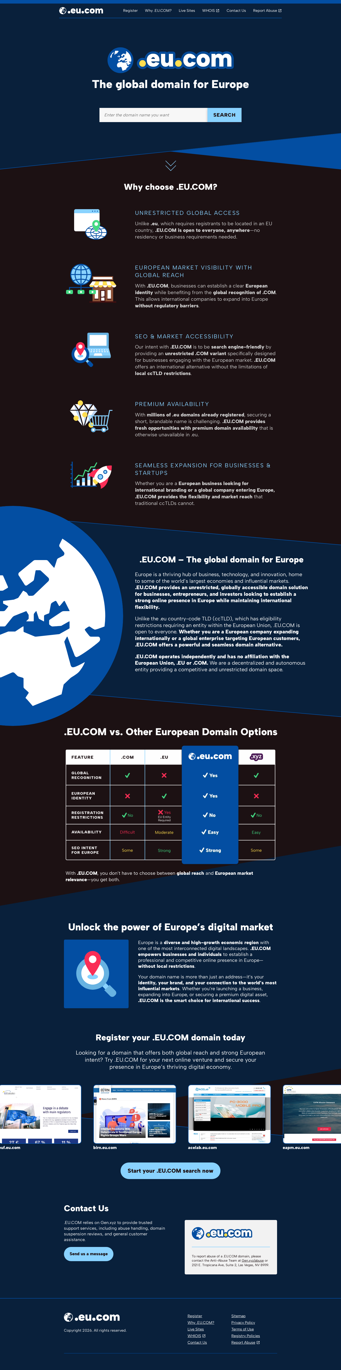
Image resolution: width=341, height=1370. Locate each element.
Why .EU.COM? (158, 10)
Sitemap (238, 1316)
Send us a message (89, 1253)
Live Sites (187, 10)
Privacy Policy (243, 1322)
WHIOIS (194, 1336)
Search (224, 115)
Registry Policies (245, 1336)
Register (130, 10)
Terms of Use (242, 1329)
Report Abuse (265, 10)
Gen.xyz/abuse (253, 1261)
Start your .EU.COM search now (170, 1170)
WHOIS (208, 10)
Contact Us (236, 10)
